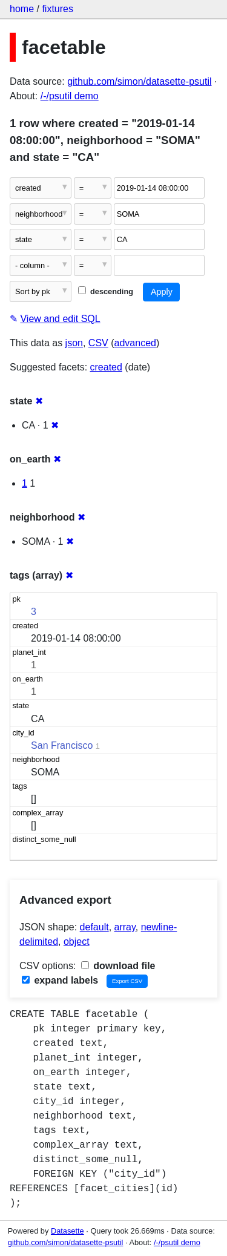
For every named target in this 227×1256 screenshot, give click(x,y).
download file (118, 966)
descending (105, 291)
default (94, 927)
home (22, 9)
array (125, 927)
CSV (98, 343)
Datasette (67, 1230)
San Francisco (62, 745)
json (74, 343)
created (106, 367)
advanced (135, 343)
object (77, 941)
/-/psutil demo (70, 96)
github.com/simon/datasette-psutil (139, 81)
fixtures (57, 9)
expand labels (60, 980)
